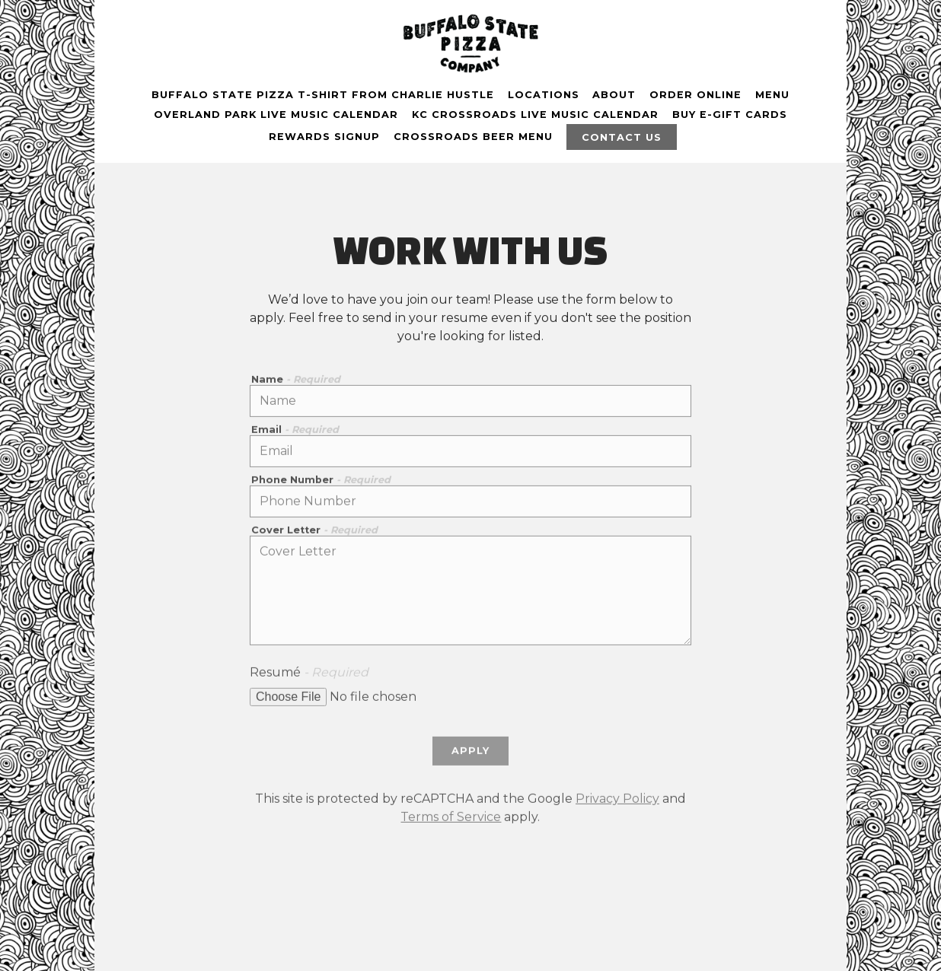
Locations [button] (543, 94)
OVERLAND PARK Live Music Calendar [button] (276, 114)
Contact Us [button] (622, 137)
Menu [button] (772, 94)
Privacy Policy (617, 801)
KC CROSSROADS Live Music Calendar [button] (535, 114)
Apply (470, 753)
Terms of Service (450, 819)
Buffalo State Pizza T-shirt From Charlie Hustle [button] (323, 94)
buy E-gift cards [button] (729, 114)
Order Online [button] (695, 94)
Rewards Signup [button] (324, 136)
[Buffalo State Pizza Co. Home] (470, 42)
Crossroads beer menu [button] (473, 136)
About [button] (614, 94)
